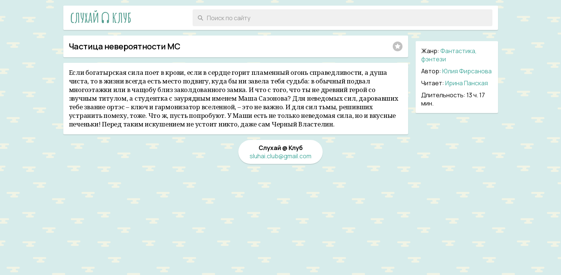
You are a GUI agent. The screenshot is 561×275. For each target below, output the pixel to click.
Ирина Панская (466, 83)
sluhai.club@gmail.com (280, 156)
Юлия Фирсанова (467, 71)
